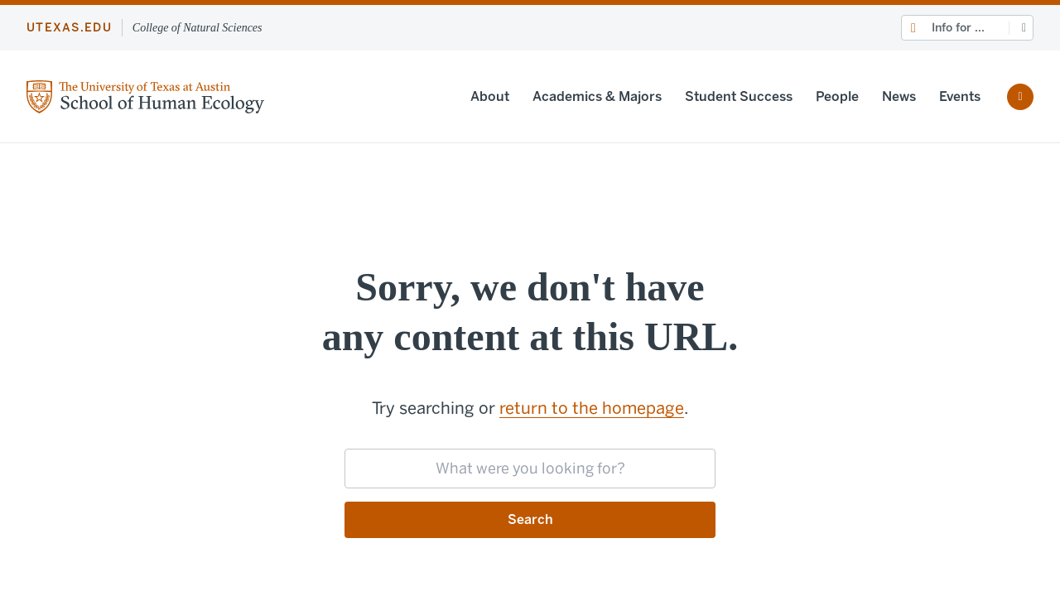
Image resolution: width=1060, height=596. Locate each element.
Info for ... (958, 28)
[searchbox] (530, 468)
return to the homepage (591, 408)
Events (959, 96)
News (899, 96)
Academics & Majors (597, 96)
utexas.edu (69, 28)
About (489, 96)
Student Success (739, 96)
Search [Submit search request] (530, 519)
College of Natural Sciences (197, 28)
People (837, 96)
